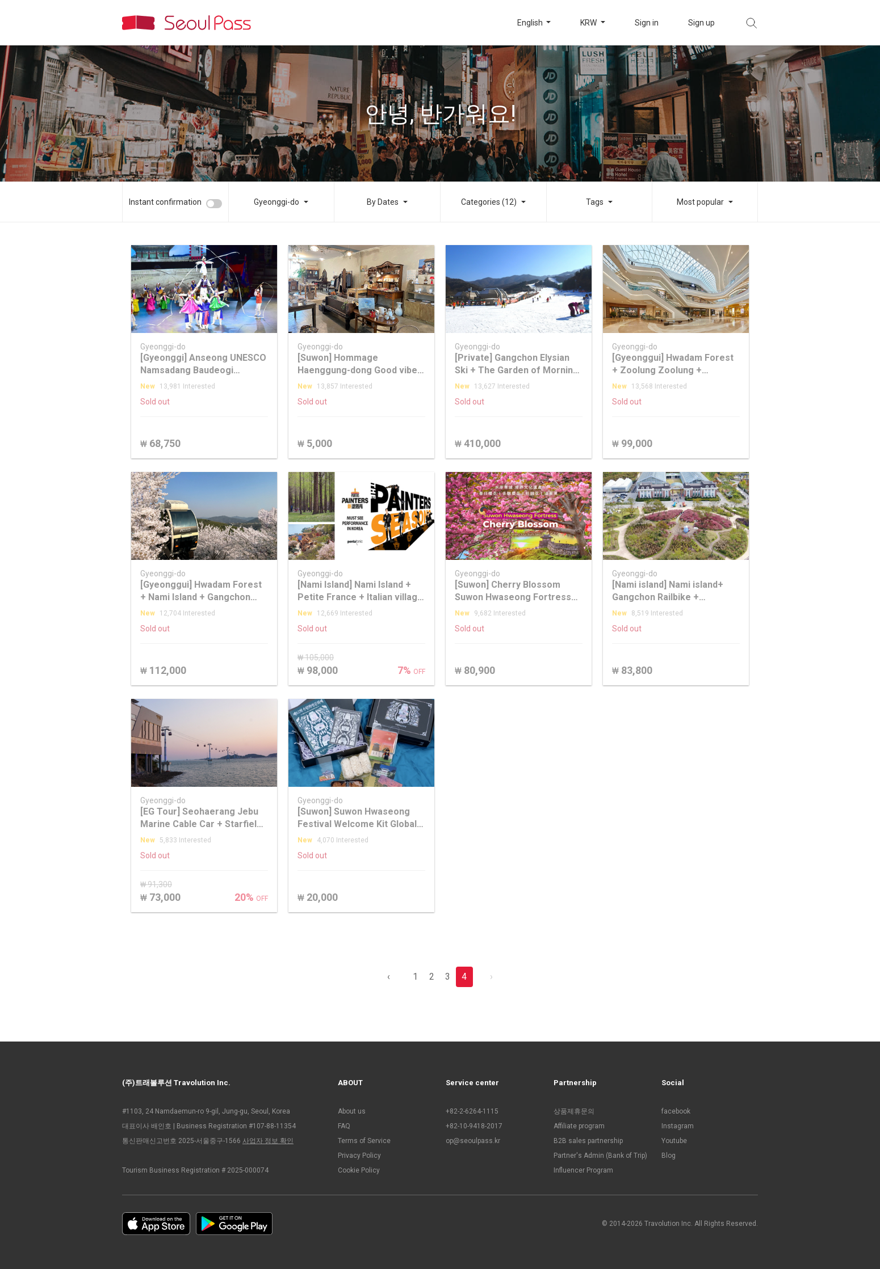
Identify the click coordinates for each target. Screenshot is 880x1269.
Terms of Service (364, 1141)
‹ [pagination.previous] (388, 976)
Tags (595, 201)
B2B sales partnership (588, 1141)
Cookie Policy (359, 1170)
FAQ (344, 1126)
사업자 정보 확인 (268, 1141)
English (530, 22)
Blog (668, 1156)
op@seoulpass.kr (473, 1141)
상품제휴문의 (574, 1111)
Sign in (647, 22)
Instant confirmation (165, 201)
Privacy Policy (359, 1156)
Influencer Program (583, 1170)
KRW (589, 22)
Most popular (700, 201)
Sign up (701, 22)
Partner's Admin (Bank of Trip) (600, 1156)
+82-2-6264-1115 (472, 1111)
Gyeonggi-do (276, 201)
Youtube (674, 1141)
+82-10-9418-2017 (474, 1126)
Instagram (677, 1126)
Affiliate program (579, 1126)
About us (352, 1111)
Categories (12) (489, 201)
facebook (675, 1111)
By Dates (383, 201)
